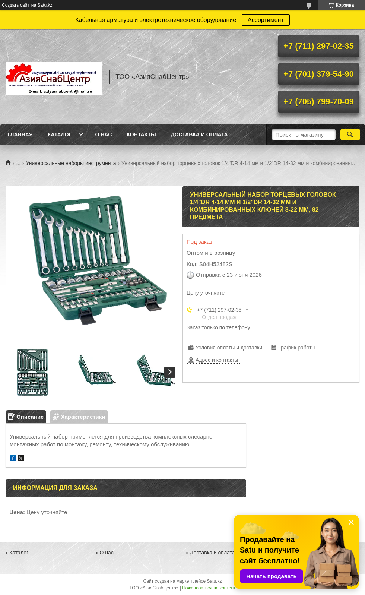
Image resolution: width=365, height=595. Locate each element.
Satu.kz (214, 581)
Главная (20, 134)
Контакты (141, 134)
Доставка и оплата (199, 134)
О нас (103, 134)
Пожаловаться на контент (208, 588)
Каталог (60, 134)
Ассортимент (266, 20)
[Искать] (350, 134)
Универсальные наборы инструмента (71, 163)
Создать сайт (15, 5)
